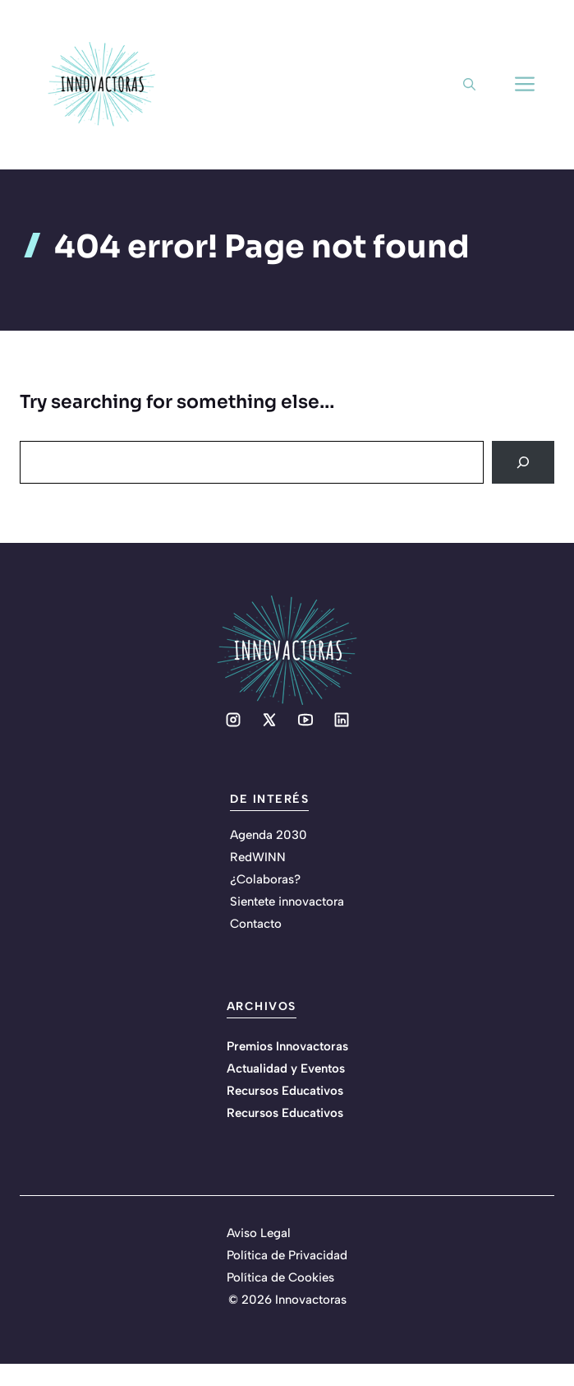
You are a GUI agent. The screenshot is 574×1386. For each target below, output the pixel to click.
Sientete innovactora (287, 901)
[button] (469, 84)
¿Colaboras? (265, 879)
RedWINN (258, 857)
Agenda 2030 (268, 834)
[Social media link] (233, 720)
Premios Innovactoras (287, 1046)
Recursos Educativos (285, 1090)
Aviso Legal (259, 1233)
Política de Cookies (280, 1277)
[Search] (523, 462)
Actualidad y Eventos (286, 1068)
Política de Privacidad (287, 1255)
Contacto (256, 923)
